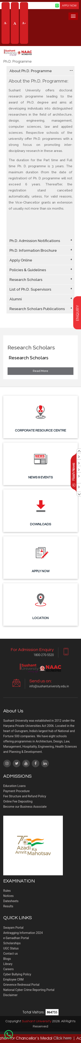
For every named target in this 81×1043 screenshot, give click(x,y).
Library (7, 964)
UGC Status (11, 948)
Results (8, 906)
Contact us (10, 953)
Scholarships (12, 943)
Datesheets (10, 901)
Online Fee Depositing (17, 801)
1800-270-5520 (44, 655)
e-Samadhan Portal (16, 938)
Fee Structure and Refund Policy (24, 796)
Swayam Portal (13, 927)
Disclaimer (10, 995)
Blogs (7, 958)
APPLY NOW (69, 5)
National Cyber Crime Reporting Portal (28, 990)
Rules (7, 890)
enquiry (77, 313)
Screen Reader (43, 5)
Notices (8, 896)
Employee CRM (13, 979)
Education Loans (14, 786)
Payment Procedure (16, 791)
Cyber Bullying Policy (17, 974)
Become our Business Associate (25, 806)
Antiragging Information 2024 (23, 933)
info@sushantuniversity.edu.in (49, 686)
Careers (8, 969)
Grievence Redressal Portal (21, 984)
